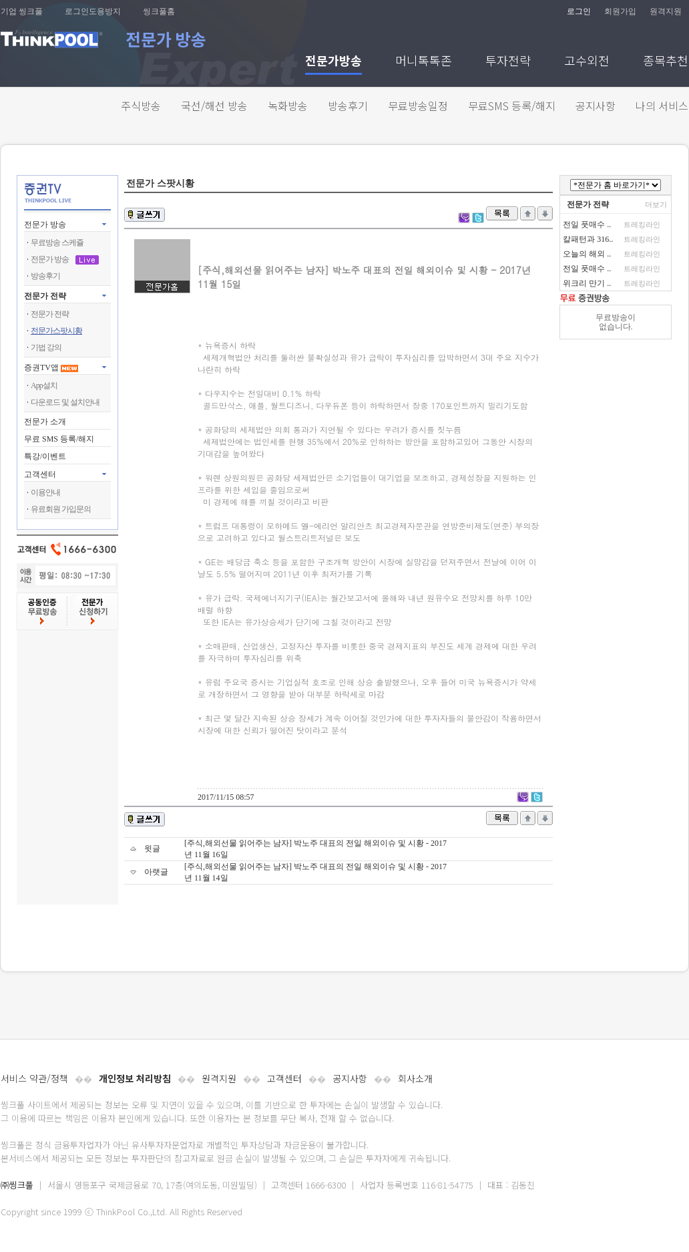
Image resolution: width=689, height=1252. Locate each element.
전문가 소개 (45, 421)
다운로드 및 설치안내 (65, 402)
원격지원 (666, 11)
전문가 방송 (45, 224)
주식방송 (141, 106)
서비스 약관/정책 (34, 1078)
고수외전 (587, 62)
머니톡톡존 (423, 62)
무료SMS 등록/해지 (511, 106)
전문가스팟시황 (56, 330)
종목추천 (665, 62)
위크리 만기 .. (587, 283)
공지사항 (596, 106)
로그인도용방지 (93, 11)
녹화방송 (288, 106)
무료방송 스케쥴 (57, 242)
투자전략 (508, 62)
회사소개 (415, 1078)
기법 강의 (46, 347)
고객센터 (284, 1078)
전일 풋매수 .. (587, 224)
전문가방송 (333, 62)
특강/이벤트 (45, 456)
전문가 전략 (45, 296)
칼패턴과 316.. (588, 239)
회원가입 (620, 11)
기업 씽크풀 (22, 11)
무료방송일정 (418, 106)
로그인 (579, 11)
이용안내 (45, 492)
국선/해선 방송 (214, 106)
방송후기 (348, 106)
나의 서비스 (662, 106)
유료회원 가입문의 (61, 509)
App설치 (44, 385)
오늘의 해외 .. (587, 254)
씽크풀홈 (159, 11)
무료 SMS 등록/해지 (59, 439)
